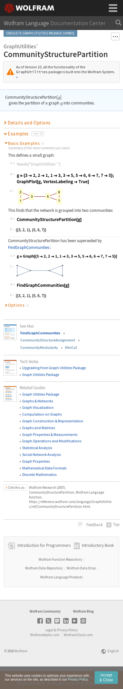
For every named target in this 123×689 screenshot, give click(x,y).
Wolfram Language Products (61, 595)
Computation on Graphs (42, 414)
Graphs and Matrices (38, 427)
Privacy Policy (67, 648)
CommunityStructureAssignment (47, 340)
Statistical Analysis (37, 447)
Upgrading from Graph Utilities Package (54, 367)
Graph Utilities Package (40, 374)
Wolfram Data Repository (44, 586)
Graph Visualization (38, 407)
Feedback (94, 524)
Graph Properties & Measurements (50, 434)
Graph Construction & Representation (52, 420)
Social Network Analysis (41, 454)
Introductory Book (98, 563)
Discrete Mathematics (39, 474)
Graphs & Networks (37, 401)
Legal (49, 648)
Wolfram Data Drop (81, 586)
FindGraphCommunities (28, 247)
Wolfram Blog (83, 629)
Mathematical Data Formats (44, 468)
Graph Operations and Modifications (51, 440)
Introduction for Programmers (43, 563)
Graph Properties (36, 461)
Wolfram (20, 669)
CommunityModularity (39, 347)
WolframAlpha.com (44, 653)
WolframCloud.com (78, 653)
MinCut (71, 347)
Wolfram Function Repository (60, 577)
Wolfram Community (45, 629)
